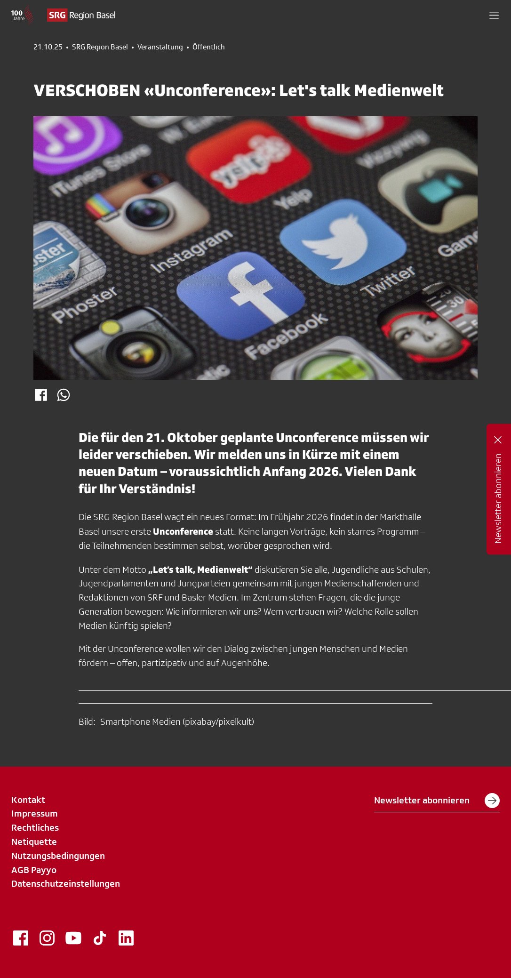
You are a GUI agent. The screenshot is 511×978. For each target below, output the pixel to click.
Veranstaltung (160, 47)
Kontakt (28, 799)
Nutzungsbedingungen (58, 855)
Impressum (34, 813)
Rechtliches (35, 827)
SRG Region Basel (100, 47)
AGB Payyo (33, 870)
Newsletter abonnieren (437, 800)
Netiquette (34, 841)
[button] (494, 15)
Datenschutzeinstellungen (65, 883)
